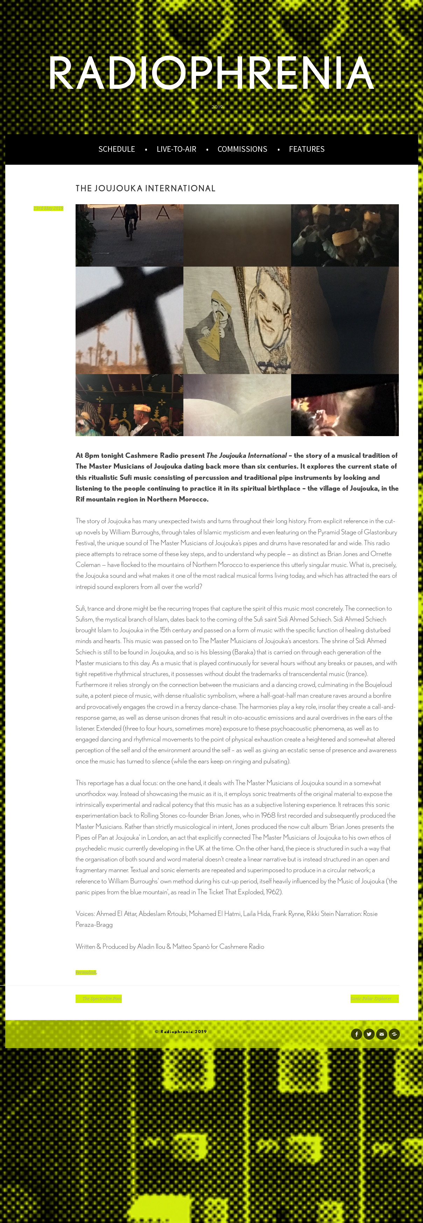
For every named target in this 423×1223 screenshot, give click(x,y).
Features (307, 149)
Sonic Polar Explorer (375, 998)
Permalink (86, 972)
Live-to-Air (176, 149)
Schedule (116, 149)
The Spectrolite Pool (99, 998)
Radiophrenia (211, 73)
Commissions (242, 149)
